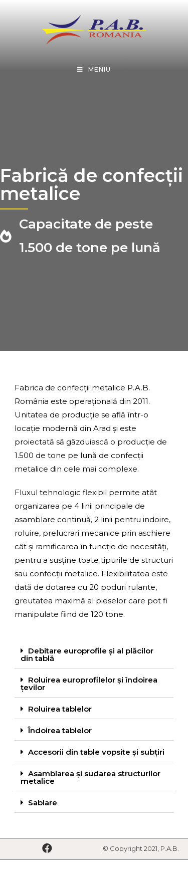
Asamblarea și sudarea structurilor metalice (90, 777)
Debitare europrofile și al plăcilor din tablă (87, 654)
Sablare (42, 802)
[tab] (94, 654)
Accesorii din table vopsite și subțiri (96, 752)
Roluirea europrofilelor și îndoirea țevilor (89, 683)
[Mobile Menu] (94, 70)
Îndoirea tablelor (60, 730)
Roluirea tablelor (60, 709)
